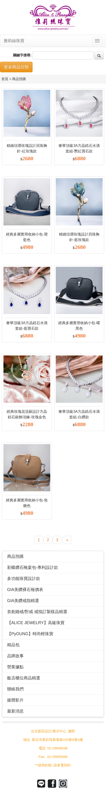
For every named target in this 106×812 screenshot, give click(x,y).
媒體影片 (15, 700)
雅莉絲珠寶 (14, 40)
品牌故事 (15, 656)
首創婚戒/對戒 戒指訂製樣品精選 (37, 611)
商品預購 (15, 556)
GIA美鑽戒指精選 (23, 600)
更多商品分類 (16, 67)
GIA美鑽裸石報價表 (25, 589)
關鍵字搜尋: (22, 55)
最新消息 (15, 711)
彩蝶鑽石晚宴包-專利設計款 (32, 567)
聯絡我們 (15, 689)
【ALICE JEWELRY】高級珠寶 (35, 622)
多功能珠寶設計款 (23, 578)
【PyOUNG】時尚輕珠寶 (30, 634)
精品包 (13, 645)
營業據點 (15, 667)
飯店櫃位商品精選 (23, 678)
